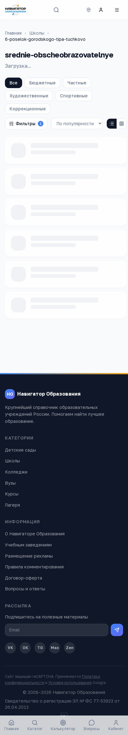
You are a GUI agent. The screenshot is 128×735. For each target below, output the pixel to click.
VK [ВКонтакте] (10, 647)
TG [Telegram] (40, 647)
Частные (76, 82)
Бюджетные (42, 82)
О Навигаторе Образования (35, 533)
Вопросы (92, 725)
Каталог (34, 725)
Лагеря (12, 505)
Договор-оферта (23, 577)
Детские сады (20, 449)
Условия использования (70, 682)
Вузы (10, 483)
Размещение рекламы (29, 556)
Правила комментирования (34, 566)
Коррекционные (28, 108)
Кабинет (116, 725)
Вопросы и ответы (25, 588)
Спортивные (74, 95)
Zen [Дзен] (70, 647)
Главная (13, 33)
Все (14, 82)
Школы (36, 33)
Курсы (11, 493)
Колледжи (16, 471)
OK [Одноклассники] (25, 647)
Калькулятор (63, 725)
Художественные (29, 95)
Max (55, 647)
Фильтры (26, 123)
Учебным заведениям (28, 544)
